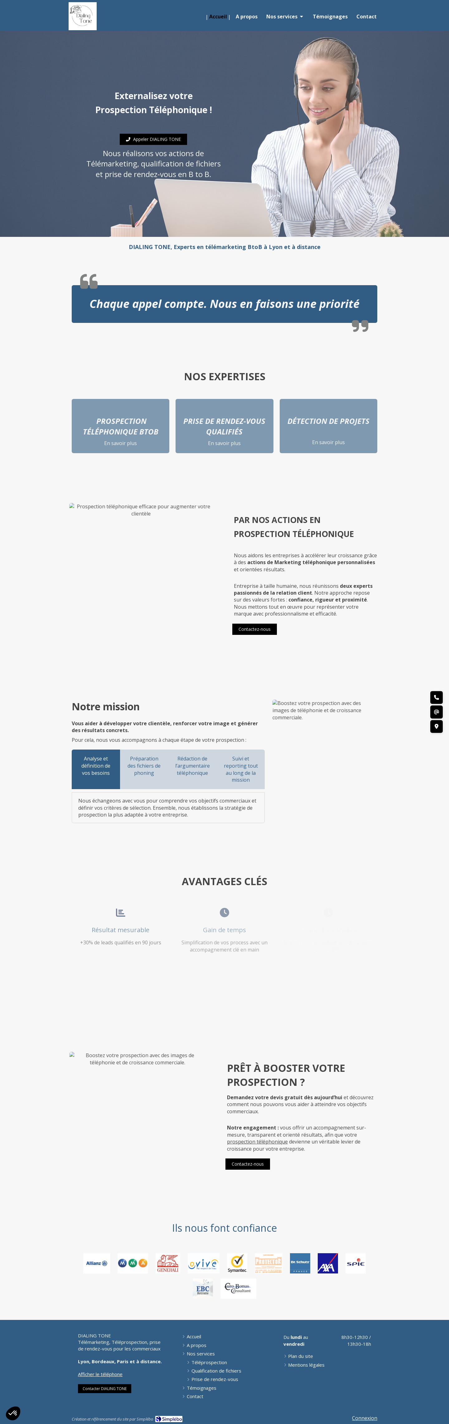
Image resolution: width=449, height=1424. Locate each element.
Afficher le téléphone (100, 1374)
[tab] (96, 769)
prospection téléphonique (257, 1141)
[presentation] (96, 769)
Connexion (364, 1418)
